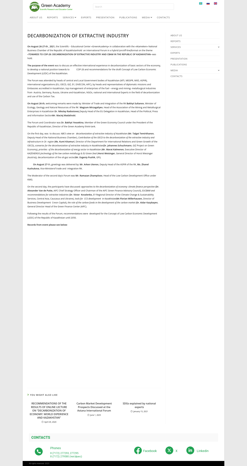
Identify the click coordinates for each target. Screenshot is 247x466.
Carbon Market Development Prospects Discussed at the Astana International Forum (94, 407)
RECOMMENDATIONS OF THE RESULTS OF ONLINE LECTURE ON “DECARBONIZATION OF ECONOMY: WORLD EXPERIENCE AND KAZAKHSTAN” (49, 410)
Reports (52, 17)
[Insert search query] (133, 6)
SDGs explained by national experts (139, 405)
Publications (128, 17)
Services (69, 17)
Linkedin (203, 451)
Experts (86, 17)
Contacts (163, 17)
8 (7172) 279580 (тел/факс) (66, 456)
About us (36, 17)
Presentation (105, 17)
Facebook (150, 451)
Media (147, 17)
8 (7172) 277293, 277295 (64, 453)
